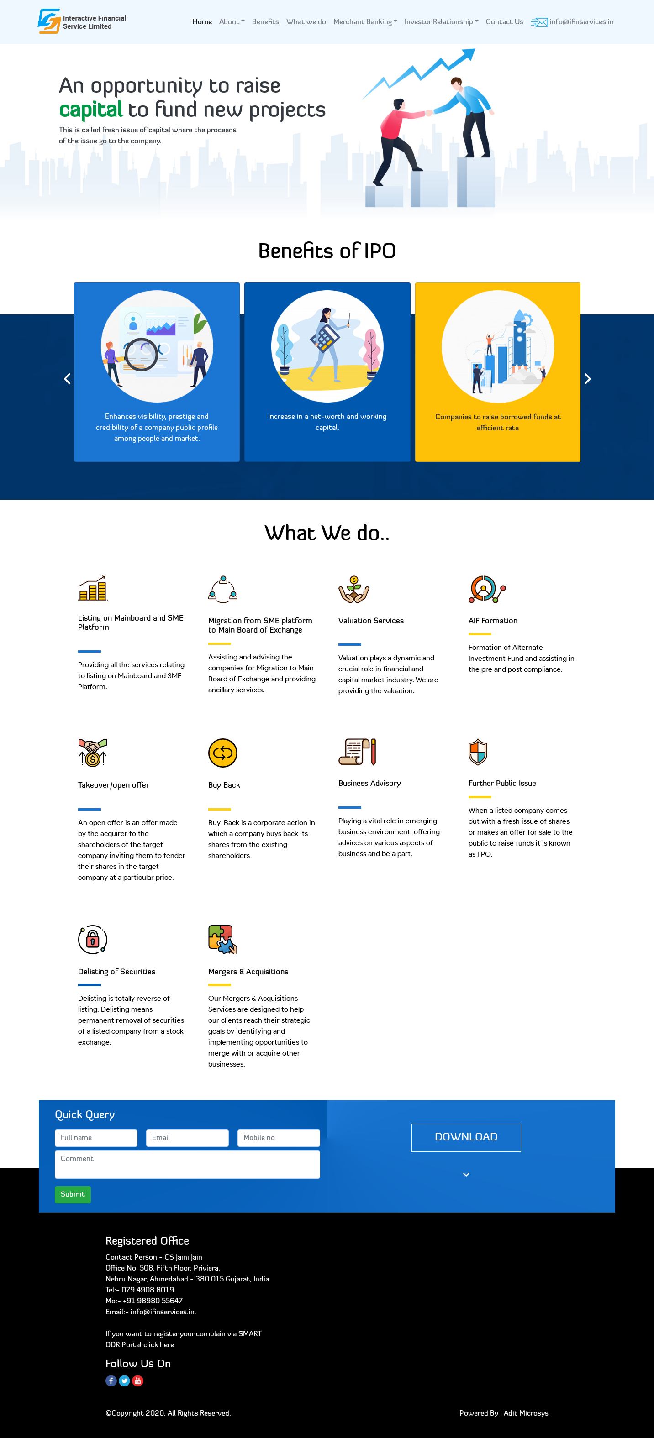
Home (204, 21)
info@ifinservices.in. (163, 1312)
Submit (73, 1194)
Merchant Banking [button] (362, 22)
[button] (49, 144)
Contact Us (504, 22)
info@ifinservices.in (572, 22)
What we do (306, 22)
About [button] (229, 22)
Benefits (265, 22)
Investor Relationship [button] (439, 22)
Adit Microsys (526, 1413)
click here (158, 1345)
